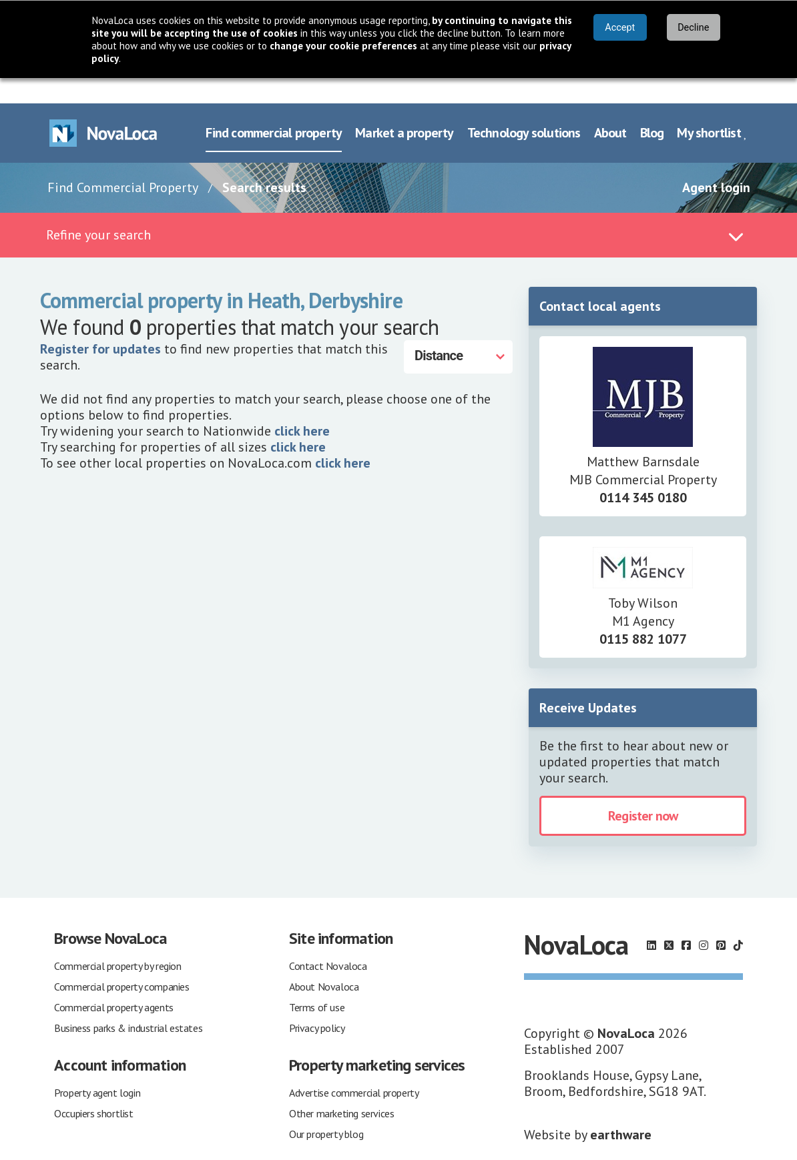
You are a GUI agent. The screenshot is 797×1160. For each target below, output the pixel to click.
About (610, 107)
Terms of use (316, 982)
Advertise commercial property (354, 1067)
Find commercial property (274, 107)
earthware (620, 1109)
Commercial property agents (114, 982)
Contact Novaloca (328, 940)
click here (302, 405)
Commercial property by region (117, 940)
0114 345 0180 (643, 472)
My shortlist (712, 107)
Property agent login (97, 1067)
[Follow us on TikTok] (738, 920)
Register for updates (100, 323)
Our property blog (326, 1108)
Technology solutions (524, 107)
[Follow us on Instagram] (703, 920)
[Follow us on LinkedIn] (651, 920)
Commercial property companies (121, 961)
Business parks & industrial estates (128, 1002)
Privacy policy (316, 1002)
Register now (643, 790)
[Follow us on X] (669, 920)
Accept (620, 27)
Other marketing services (341, 1088)
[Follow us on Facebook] (686, 920)
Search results (264, 162)
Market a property (404, 107)
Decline (693, 27)
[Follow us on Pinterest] (721, 920)
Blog (652, 107)
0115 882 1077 (643, 613)
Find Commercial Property (122, 162)
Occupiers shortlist (93, 1088)
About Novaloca (323, 961)
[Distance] (458, 331)
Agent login (716, 162)
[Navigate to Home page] (103, 108)
